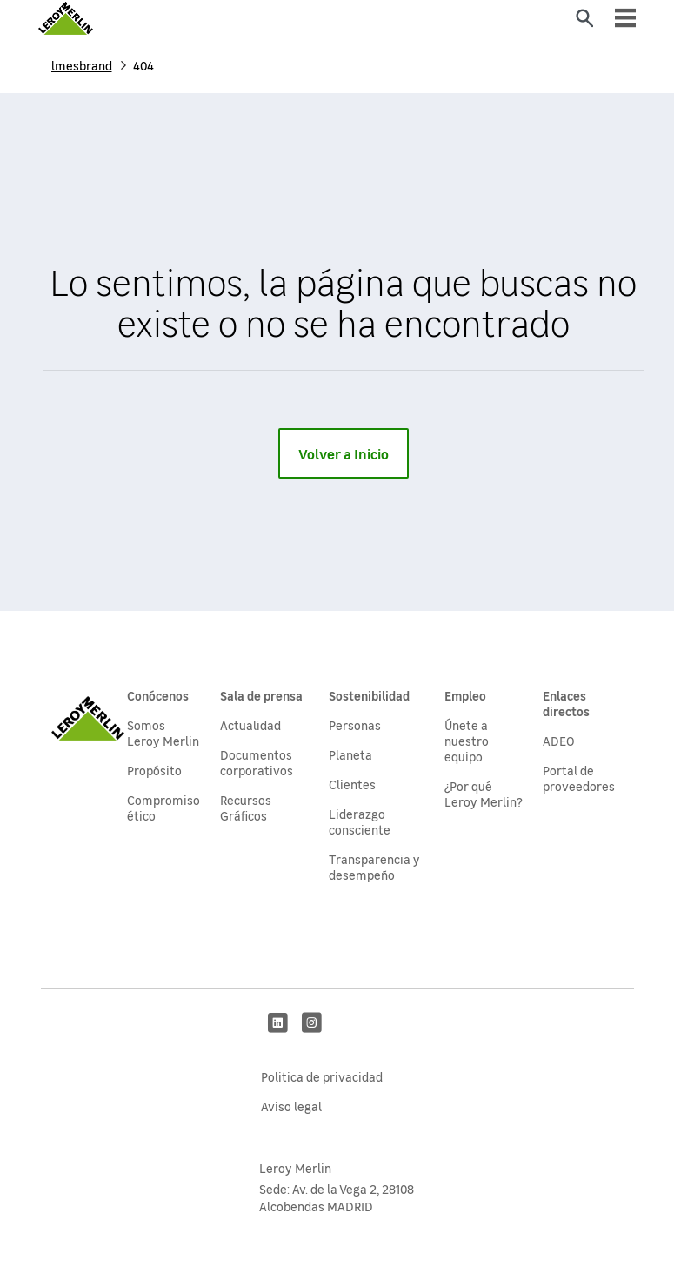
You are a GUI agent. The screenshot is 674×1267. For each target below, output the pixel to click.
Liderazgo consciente (359, 821)
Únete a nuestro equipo (466, 740)
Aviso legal (291, 1106)
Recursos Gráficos (245, 807)
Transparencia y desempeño (374, 866)
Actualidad (250, 725)
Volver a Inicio (343, 453)
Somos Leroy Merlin (163, 732)
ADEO (559, 740)
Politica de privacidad (322, 1076)
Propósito (154, 770)
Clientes (352, 784)
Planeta (350, 754)
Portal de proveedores (579, 777)
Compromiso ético (163, 807)
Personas (355, 725)
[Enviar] (584, 18)
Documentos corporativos (256, 762)
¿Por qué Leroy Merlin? (483, 793)
